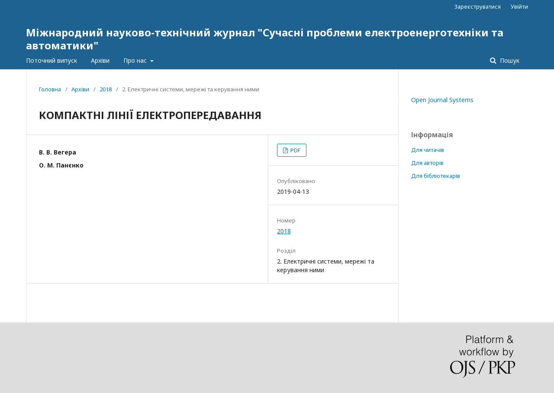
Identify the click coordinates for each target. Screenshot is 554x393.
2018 (106, 89)
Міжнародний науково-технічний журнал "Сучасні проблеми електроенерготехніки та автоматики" (264, 38)
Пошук (508, 60)
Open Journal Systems (442, 100)
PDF (294, 150)
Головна (50, 89)
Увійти (519, 6)
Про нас (135, 60)
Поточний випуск (51, 60)
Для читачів (427, 150)
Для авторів (427, 163)
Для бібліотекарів (435, 176)
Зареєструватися (477, 6)
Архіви (100, 60)
